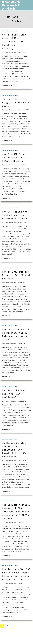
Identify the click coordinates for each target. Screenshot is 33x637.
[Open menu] (29, 5)
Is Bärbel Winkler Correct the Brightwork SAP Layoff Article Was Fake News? (14, 449)
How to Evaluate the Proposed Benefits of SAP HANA (16, 275)
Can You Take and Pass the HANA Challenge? (13, 394)
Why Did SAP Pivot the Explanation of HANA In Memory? (14, 157)
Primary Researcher (10, 52)
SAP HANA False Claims (10, 31)
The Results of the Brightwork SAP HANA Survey (15, 102)
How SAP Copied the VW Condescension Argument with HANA (14, 215)
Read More (7, 85)
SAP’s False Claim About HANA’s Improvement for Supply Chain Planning (14, 41)
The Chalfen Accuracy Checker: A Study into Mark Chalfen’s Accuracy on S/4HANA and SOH (16, 511)
